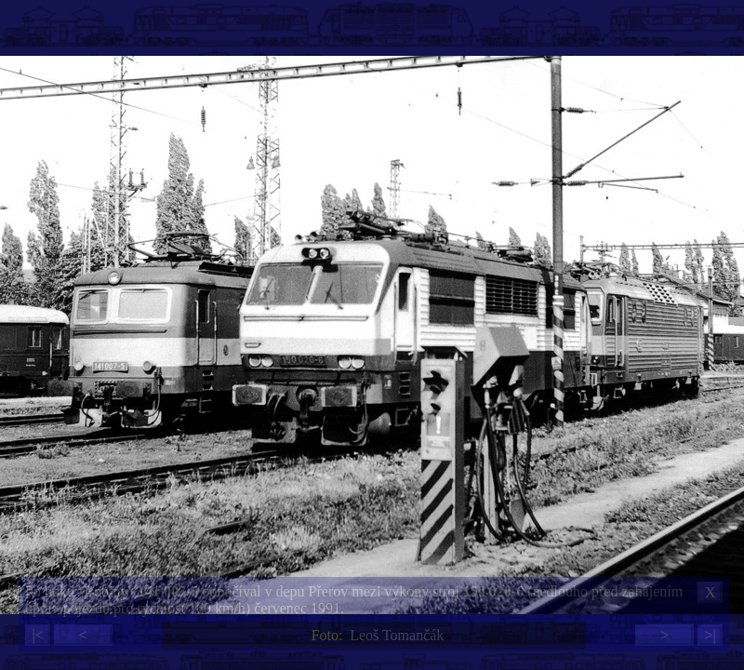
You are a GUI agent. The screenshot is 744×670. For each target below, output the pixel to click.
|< (37, 635)
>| (709, 635)
